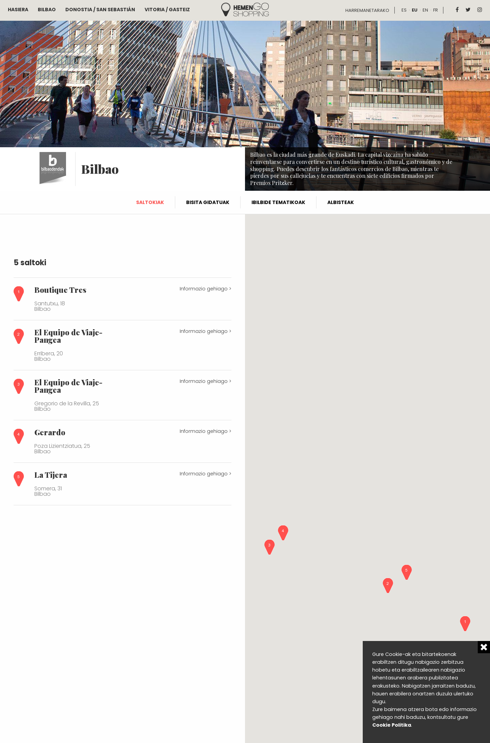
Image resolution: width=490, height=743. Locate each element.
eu (415, 10)
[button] (465, 623)
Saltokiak (150, 202)
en (425, 10)
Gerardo (49, 432)
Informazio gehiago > (205, 288)
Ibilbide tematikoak (278, 202)
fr (435, 10)
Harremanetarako (367, 10)
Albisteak (340, 202)
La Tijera (50, 475)
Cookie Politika (391, 725)
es (404, 10)
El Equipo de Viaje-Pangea (68, 336)
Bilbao (47, 9)
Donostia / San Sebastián (100, 9)
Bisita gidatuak (207, 202)
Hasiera (18, 9)
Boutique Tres (60, 290)
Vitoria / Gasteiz (167, 9)
